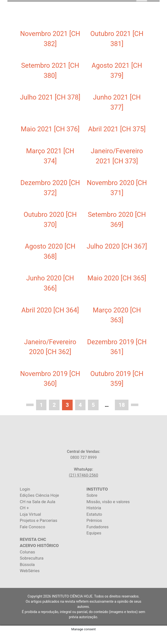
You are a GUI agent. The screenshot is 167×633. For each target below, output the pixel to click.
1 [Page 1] (41, 405)
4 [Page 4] (80, 405)
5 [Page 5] (93, 405)
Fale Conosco (32, 526)
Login (25, 489)
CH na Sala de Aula (37, 501)
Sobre (91, 495)
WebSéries (30, 570)
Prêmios (94, 520)
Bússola (27, 564)
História (93, 507)
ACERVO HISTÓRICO (39, 545)
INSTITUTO (97, 489)
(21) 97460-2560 (83, 475)
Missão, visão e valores (108, 501)
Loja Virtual (30, 514)
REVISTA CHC (33, 539)
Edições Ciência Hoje (39, 495)
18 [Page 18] (122, 405)
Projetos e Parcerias (38, 520)
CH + (24, 507)
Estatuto (94, 514)
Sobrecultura (31, 558)
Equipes (93, 532)
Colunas (27, 551)
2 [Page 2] (54, 405)
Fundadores (97, 526)
